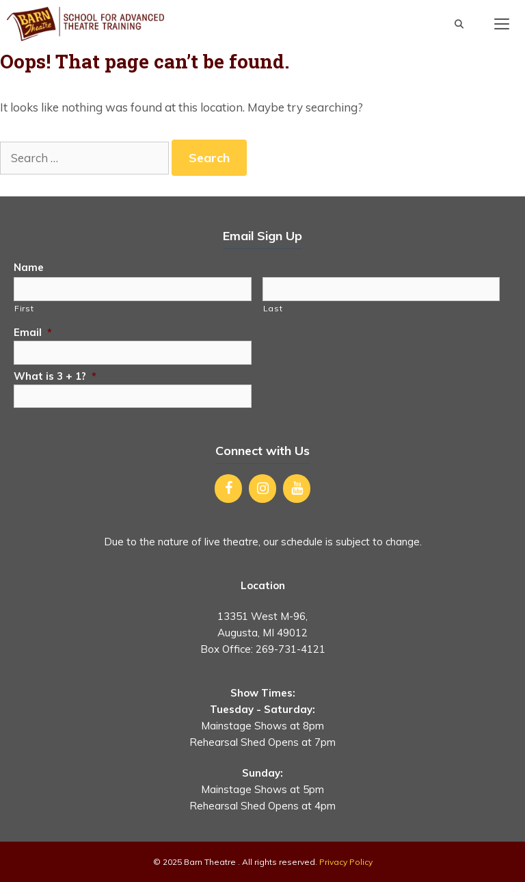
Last (273, 308)
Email (33, 332)
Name (29, 267)
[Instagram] (262, 488)
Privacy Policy (346, 862)
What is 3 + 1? (55, 375)
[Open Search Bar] (459, 24)
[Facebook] (228, 488)
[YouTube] (296, 488)
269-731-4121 (290, 649)
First (23, 308)
